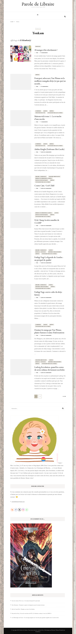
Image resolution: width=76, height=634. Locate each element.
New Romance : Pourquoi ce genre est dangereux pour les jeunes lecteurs (28, 605)
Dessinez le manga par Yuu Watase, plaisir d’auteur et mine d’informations (49, 331)
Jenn (37, 52)
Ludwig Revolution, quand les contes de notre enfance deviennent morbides (49, 368)
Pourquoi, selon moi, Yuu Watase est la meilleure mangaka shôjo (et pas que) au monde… (50, 81)
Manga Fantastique (42, 214)
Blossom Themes (55, 630)
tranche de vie (40, 112)
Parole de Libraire (38, 4)
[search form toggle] (65, 16)
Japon (45, 110)
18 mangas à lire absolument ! (45, 49)
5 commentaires (44, 121)
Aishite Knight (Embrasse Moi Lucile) (49, 149)
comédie (38, 110)
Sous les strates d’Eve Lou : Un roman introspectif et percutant (26, 600)
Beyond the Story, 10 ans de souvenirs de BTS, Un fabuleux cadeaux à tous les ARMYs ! (32, 613)
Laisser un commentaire (46, 151)
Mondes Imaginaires (54, 251)
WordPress (37, 631)
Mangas (38, 46)
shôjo (37, 74)
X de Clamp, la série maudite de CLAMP (46, 221)
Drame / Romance (41, 176)
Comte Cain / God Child (44, 185)
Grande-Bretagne (54, 176)
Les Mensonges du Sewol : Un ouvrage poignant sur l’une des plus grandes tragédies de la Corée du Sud (35, 617)
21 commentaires (44, 86)
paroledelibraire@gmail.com (18, 501)
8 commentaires (44, 52)
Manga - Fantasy (41, 251)
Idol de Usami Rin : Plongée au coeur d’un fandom (23, 609)
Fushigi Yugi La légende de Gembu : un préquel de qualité (48, 258)
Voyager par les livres (55, 112)
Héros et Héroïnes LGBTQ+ (44, 178)
